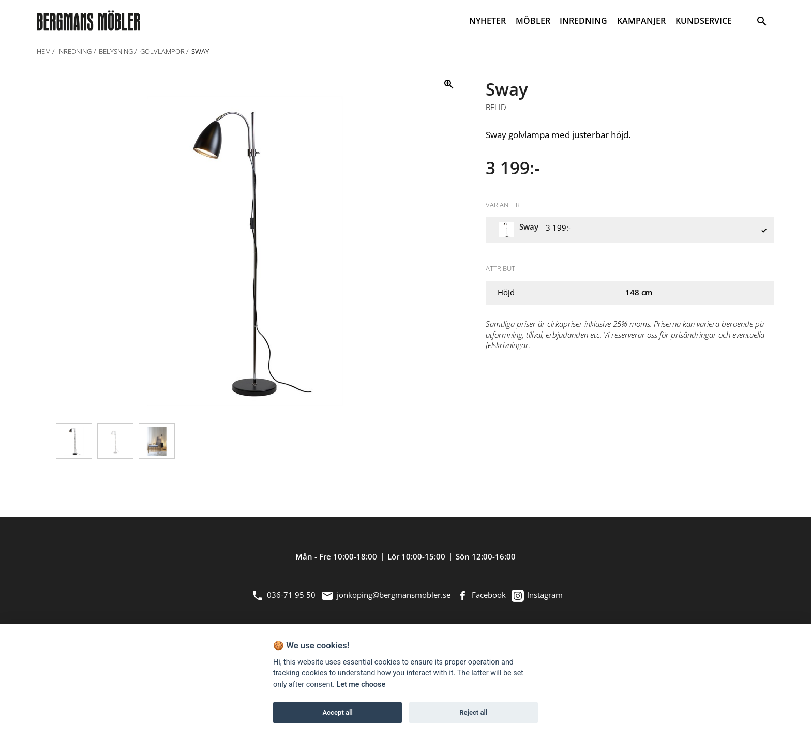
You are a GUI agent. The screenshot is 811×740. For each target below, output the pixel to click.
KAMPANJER (641, 20)
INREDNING (583, 20)
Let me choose (360, 684)
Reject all (473, 712)
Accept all (338, 712)
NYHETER (487, 20)
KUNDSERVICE (703, 20)
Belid (496, 107)
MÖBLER (533, 20)
